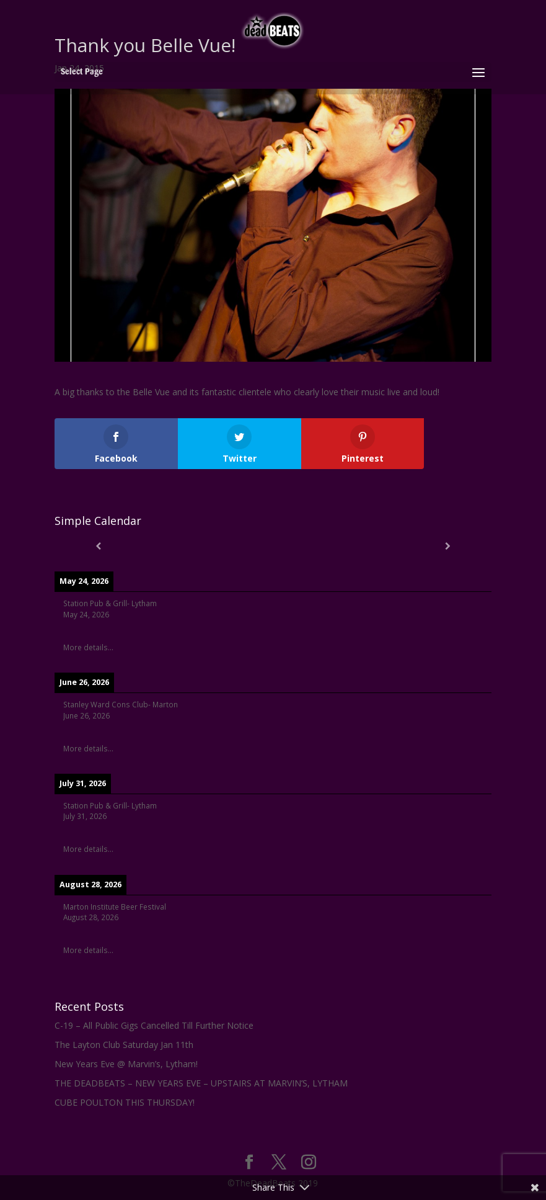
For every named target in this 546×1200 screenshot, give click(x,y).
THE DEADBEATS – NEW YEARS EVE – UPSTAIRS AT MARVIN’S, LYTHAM (201, 1083)
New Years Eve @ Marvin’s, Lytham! (126, 1064)
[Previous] (98, 546)
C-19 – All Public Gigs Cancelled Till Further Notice (154, 1025)
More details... (88, 647)
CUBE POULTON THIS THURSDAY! (125, 1102)
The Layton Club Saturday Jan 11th (124, 1044)
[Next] (447, 546)
